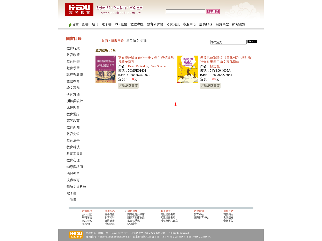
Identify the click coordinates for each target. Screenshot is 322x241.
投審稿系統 (133, 220)
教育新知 (73, 127)
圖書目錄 (117, 41)
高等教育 (73, 120)
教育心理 (73, 160)
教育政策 (73, 55)
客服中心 (189, 24)
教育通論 (73, 114)
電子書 (107, 24)
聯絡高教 (87, 220)
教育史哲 (73, 134)
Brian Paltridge (138, 66)
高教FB (86, 223)
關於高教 (222, 24)
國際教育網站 (201, 217)
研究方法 (73, 94)
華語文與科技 (76, 186)
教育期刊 (110, 217)
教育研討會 (155, 24)
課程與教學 (75, 74)
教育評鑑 (73, 61)
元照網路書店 (128, 85)
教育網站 (199, 214)
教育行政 (73, 48)
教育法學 (73, 140)
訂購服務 (206, 24)
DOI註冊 (132, 223)
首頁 (75, 25)
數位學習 (73, 68)
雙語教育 (73, 81)
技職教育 (73, 180)
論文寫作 (73, 88)
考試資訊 (173, 24)
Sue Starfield (159, 66)
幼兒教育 (73, 173)
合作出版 (87, 214)
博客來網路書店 (169, 220)
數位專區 (137, 24)
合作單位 (228, 220)
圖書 (85, 24)
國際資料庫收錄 (136, 217)
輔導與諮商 (75, 167)
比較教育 (73, 107)
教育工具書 (75, 153)
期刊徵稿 (87, 217)
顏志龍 (215, 66)
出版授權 (228, 217)
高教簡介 (228, 214)
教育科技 (73, 147)
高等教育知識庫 (136, 214)
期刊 (95, 24)
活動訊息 (110, 223)
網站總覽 (238, 24)
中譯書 (71, 199)
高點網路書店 (168, 214)
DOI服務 (121, 24)
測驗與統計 (75, 101)
